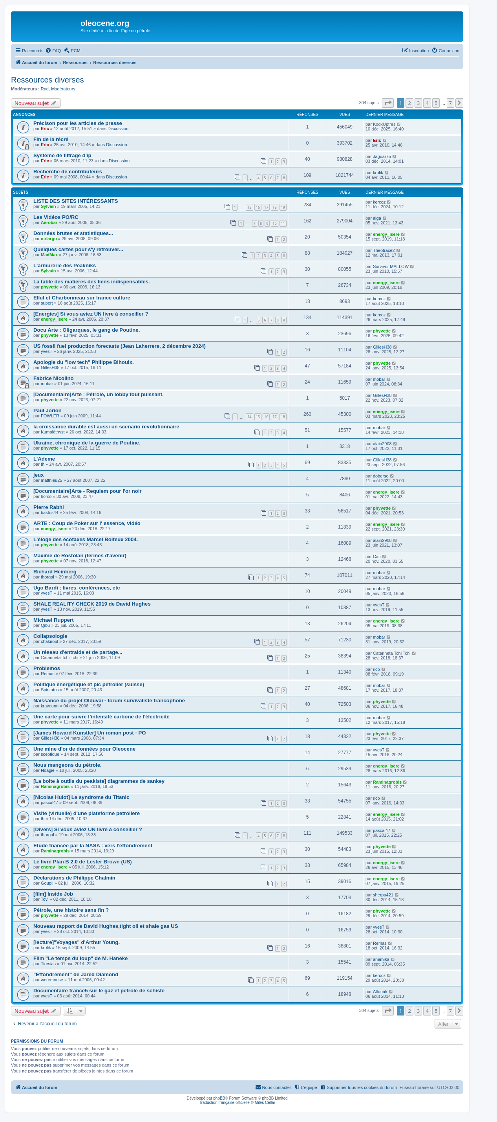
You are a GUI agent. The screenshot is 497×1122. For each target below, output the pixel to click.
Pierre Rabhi (48, 507)
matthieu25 (51, 480)
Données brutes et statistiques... (73, 233)
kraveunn (49, 705)
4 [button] (427, 103)
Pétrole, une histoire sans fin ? (71, 910)
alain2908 (382, 443)
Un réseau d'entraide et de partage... (77, 652)
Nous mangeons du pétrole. (67, 765)
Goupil (47, 883)
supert (47, 303)
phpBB (219, 1098)
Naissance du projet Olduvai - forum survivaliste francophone (109, 700)
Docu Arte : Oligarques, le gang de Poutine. (86, 330)
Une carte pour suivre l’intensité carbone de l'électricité (101, 717)
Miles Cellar (265, 1102)
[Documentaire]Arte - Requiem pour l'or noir (87, 491)
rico (376, 669)
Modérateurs (63, 88)
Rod (45, 88)
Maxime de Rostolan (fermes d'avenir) (79, 555)
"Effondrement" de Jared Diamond (75, 974)
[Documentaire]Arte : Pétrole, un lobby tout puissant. (98, 394)
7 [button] (450, 103)
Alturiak (380, 991)
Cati (377, 556)
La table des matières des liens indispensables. (91, 282)
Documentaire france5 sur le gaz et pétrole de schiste (98, 990)
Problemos (46, 668)
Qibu (45, 625)
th (42, 464)
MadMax (49, 254)
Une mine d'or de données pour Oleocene (84, 749)
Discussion (118, 128)
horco (46, 496)
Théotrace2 (384, 250)
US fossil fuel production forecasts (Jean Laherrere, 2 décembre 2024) (119, 346)
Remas (48, 673)
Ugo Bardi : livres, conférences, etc (76, 588)
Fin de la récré (50, 139)
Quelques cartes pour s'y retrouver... (78, 249)
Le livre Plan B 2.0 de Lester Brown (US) (82, 862)
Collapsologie (50, 636)
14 (249, 416)
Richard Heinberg (55, 572)
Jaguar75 (382, 156)
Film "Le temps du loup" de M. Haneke (80, 958)
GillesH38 (382, 347)
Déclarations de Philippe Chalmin (74, 878)
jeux (38, 475)
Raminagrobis (55, 786)
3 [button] (418, 103)
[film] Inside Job (53, 894)
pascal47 (49, 802)
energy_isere (386, 234)
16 (258, 207)
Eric (45, 128)
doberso (381, 476)
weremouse (52, 979)
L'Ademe (44, 459)
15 (249, 207)
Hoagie (48, 770)
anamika (381, 959)
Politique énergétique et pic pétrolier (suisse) (88, 684)
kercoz (379, 202)
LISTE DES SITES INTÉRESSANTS (75, 201)
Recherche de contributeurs (67, 171)
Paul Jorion (47, 410)
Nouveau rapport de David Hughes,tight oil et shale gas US (105, 926)
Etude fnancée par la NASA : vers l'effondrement (92, 845)
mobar (47, 383)
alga (377, 218)
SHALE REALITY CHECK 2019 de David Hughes (92, 604)
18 (274, 207)
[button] (388, 103)
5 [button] (436, 103)
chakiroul (49, 641)
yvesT (46, 351)
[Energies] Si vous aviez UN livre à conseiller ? (90, 314)
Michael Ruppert (53, 620)
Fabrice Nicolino (53, 378)
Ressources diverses (47, 79)
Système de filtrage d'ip (62, 155)
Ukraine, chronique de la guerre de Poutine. (87, 443)
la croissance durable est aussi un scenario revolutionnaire (106, 427)
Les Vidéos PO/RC (56, 217)
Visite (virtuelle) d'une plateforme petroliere (86, 813)
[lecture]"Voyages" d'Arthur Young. (76, 942)
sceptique (50, 754)
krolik (378, 172)
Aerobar (49, 222)
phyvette (49, 287)
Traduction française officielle (224, 1102)
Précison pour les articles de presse (77, 123)
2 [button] (409, 103)
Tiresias (48, 963)
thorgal (47, 577)
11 (283, 223)
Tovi (45, 899)
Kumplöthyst (53, 432)
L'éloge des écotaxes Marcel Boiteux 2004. (85, 539)
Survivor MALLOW (391, 266)
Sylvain (48, 206)
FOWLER (50, 415)
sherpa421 (383, 894)
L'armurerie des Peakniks (64, 265)
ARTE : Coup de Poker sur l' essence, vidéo (87, 523)
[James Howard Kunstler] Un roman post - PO (89, 733)
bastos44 (49, 512)
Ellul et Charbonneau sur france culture (81, 298)
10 (274, 223)
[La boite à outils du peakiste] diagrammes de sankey (98, 781)
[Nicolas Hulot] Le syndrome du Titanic (81, 797)
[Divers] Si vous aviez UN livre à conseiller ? (87, 829)
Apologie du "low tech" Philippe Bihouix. (83, 362)
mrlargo (49, 238)
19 (283, 207)
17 (266, 207)
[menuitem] (53, 50)
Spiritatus (50, 689)
